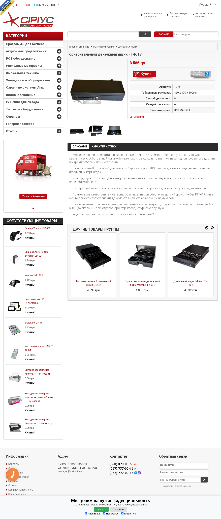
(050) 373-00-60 (18, 5)
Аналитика (92, 513)
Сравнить (139, 116)
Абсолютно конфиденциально (177, 486)
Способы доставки (18, 476)
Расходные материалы (24, 66)
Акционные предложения (26, 51)
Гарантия (13, 481)
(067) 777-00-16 (48, 5)
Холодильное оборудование (28, 80)
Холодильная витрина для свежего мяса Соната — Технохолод (39, 397)
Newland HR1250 (34, 275)
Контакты (13, 464)
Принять (101, 509)
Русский (205, 5)
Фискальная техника (22, 73)
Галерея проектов (20, 124)
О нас (11, 468)
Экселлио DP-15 (34, 322)
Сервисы (13, 116)
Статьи (11, 131)
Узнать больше (33, 196)
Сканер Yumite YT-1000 (37, 228)
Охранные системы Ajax (25, 87)
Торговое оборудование (24, 109)
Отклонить (118, 509)
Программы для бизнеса (25, 44)
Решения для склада (22, 102)
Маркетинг (128, 513)
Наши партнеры (17, 494)
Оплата (12, 485)
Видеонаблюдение (20, 95)
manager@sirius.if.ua (70, 471)
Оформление (15, 472)
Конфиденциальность (20, 489)
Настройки (110, 513)
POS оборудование (20, 58)
